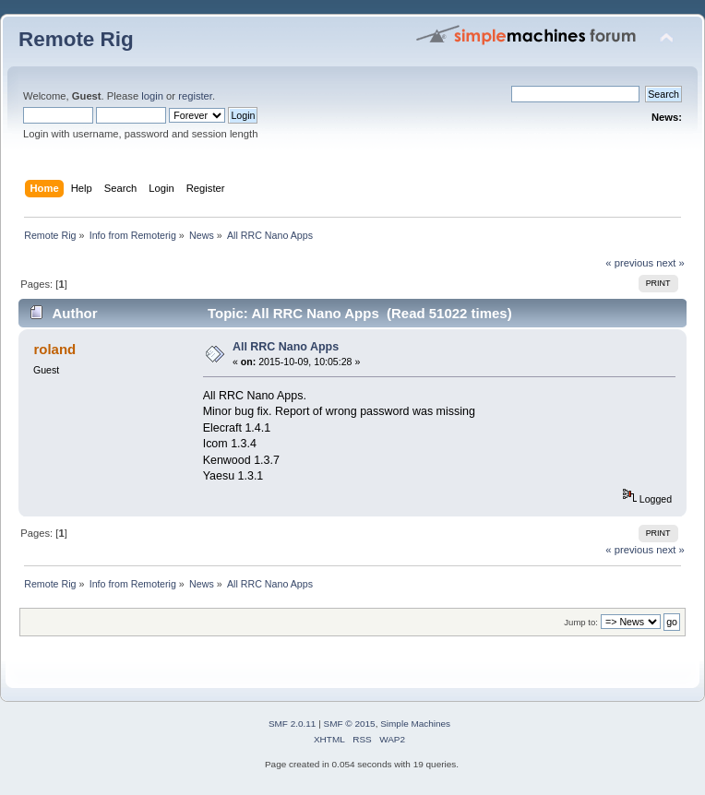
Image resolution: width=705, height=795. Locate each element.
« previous (629, 262)
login (152, 95)
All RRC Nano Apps (286, 346)
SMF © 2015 (350, 723)
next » (670, 262)
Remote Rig (76, 39)
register (195, 95)
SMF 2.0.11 (293, 723)
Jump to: (581, 622)
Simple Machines (415, 723)
